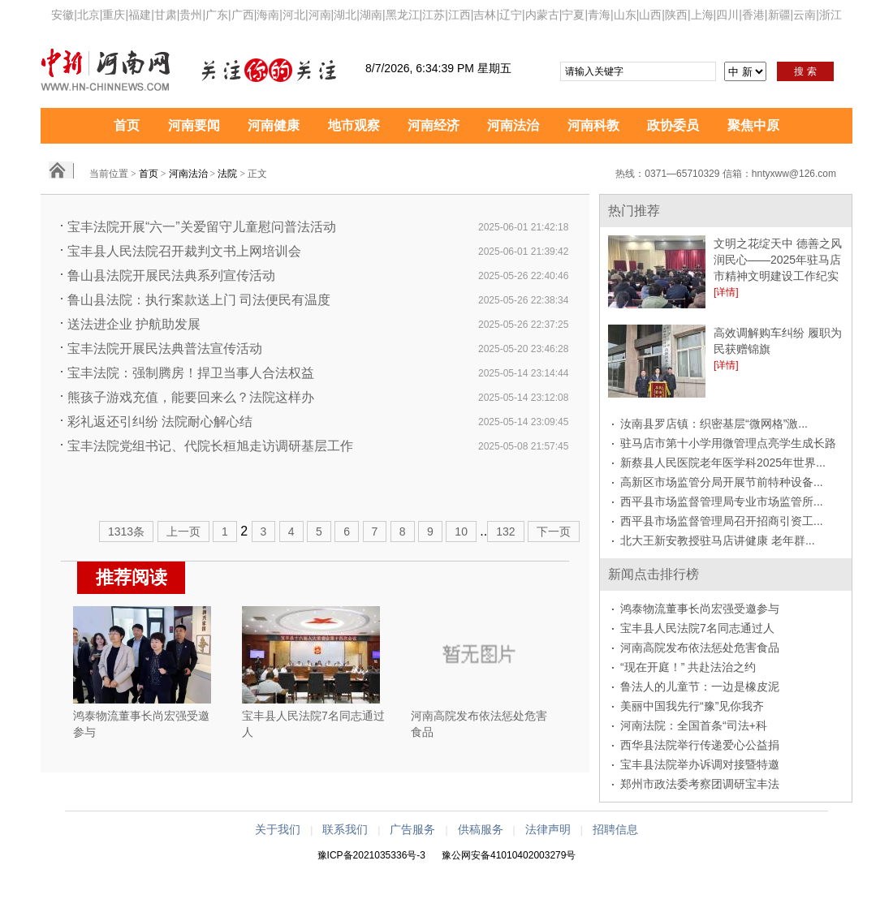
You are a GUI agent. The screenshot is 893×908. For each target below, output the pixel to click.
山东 (625, 14)
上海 (702, 14)
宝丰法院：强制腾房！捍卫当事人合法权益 (190, 373)
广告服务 (412, 829)
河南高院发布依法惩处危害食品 (699, 647)
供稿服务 (480, 829)
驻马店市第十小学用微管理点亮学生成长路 (728, 443)
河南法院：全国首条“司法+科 (693, 725)
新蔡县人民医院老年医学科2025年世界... (723, 462)
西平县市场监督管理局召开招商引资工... (721, 520)
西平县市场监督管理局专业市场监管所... (721, 501)
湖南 (371, 14)
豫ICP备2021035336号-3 (371, 855)
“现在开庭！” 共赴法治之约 (688, 667)
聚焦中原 (753, 125)
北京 (88, 14)
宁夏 (573, 14)
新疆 (779, 14)
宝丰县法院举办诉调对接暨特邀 (699, 764)
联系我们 (345, 829)
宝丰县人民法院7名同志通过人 (697, 628)
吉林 (484, 14)
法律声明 (548, 829)
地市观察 (354, 125)
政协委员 (673, 125)
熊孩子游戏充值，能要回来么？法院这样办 (190, 397)
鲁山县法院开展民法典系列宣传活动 (171, 275)
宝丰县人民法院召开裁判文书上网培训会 (184, 251)
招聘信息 (615, 829)
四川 (727, 14)
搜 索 (805, 71)
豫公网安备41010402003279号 (509, 855)
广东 (216, 14)
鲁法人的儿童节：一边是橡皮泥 (699, 686)
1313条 (126, 531)
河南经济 (433, 125)
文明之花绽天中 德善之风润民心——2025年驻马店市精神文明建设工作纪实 (778, 259)
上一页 (183, 531)
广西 (242, 14)
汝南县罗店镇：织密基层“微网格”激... (714, 423)
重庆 (113, 14)
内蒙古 (542, 14)
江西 (459, 14)
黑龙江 (403, 14)
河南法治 (513, 125)
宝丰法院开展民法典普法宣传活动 (164, 348)
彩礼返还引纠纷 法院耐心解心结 (159, 421)
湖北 (345, 14)
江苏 (433, 14)
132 (505, 531)
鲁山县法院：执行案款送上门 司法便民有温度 (198, 300)
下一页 (554, 531)
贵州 (190, 14)
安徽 (62, 14)
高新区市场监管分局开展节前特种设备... (721, 482)
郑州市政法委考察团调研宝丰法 (699, 783)
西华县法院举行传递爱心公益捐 (699, 744)
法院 (227, 173)
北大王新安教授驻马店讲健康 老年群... (717, 540)
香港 (753, 14)
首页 (127, 125)
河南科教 (593, 125)
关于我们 (277, 829)
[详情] (726, 292)
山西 (650, 14)
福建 (139, 14)
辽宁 (510, 14)
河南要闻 (194, 125)
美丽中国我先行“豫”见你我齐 (692, 705)
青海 (599, 14)
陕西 (676, 14)
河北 (294, 14)
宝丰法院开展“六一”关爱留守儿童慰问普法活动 (201, 227)
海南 (268, 14)
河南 (319, 14)
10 (461, 531)
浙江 (830, 14)
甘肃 (165, 14)
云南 (804, 14)
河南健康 (274, 125)
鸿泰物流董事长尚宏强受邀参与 (699, 608)
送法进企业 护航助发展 (134, 324)
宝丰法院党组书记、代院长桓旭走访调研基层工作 (210, 446)
